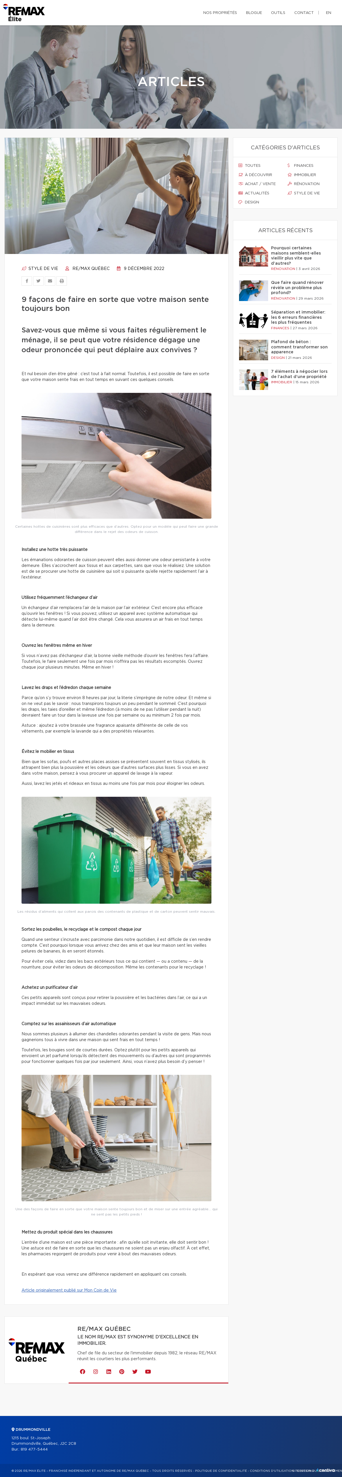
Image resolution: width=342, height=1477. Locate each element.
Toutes (249, 166)
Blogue (254, 13)
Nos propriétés (220, 13)
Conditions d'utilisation (272, 1470)
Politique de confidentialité (221, 1470)
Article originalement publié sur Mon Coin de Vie (69, 1290)
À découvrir (255, 175)
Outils (278, 13)
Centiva (325, 1470)
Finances (301, 166)
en (328, 13)
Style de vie (40, 269)
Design (248, 202)
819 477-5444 (34, 1449)
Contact (304, 13)
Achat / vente (257, 184)
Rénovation (304, 184)
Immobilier (302, 175)
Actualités (253, 193)
